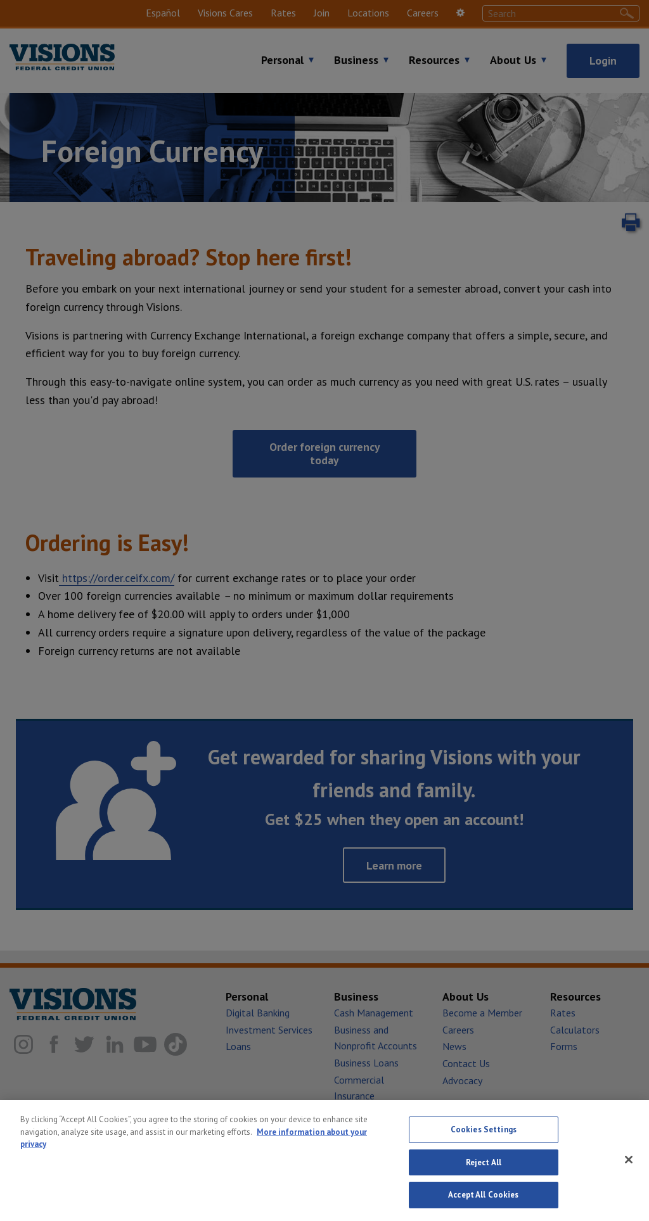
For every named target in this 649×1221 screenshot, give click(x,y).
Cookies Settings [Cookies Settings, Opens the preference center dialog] (484, 1135)
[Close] (629, 1165)
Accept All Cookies (483, 1201)
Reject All (483, 1168)
